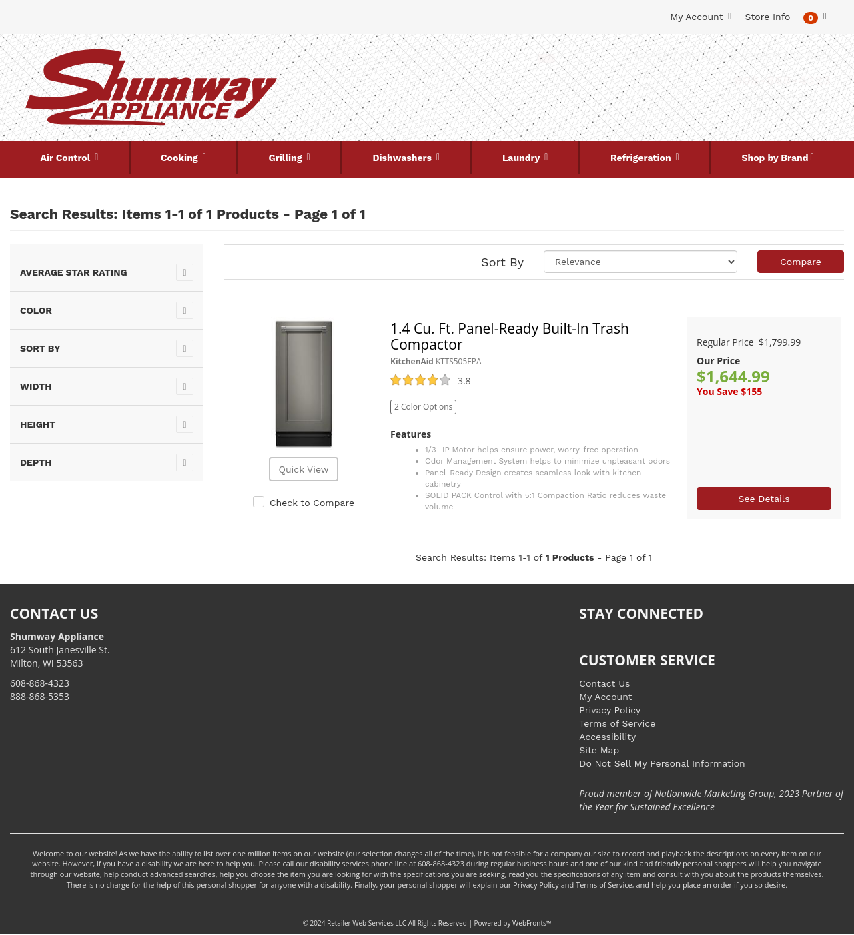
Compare (800, 261)
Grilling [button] (287, 157)
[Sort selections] (640, 261)
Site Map (599, 750)
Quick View (303, 469)
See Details (763, 498)
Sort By (502, 262)
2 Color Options (423, 406)
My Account (605, 696)
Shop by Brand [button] (775, 157)
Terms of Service (617, 723)
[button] (815, 17)
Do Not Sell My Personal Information (662, 763)
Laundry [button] (522, 157)
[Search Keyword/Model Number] (418, 58)
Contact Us (604, 683)
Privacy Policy (609, 710)
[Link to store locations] (703, 103)
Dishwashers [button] (403, 157)
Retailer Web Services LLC (366, 923)
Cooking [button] (181, 157)
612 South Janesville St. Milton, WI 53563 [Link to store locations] (60, 649)
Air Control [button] (66, 157)
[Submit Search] (546, 58)
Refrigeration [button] (642, 157)
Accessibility (607, 736)
